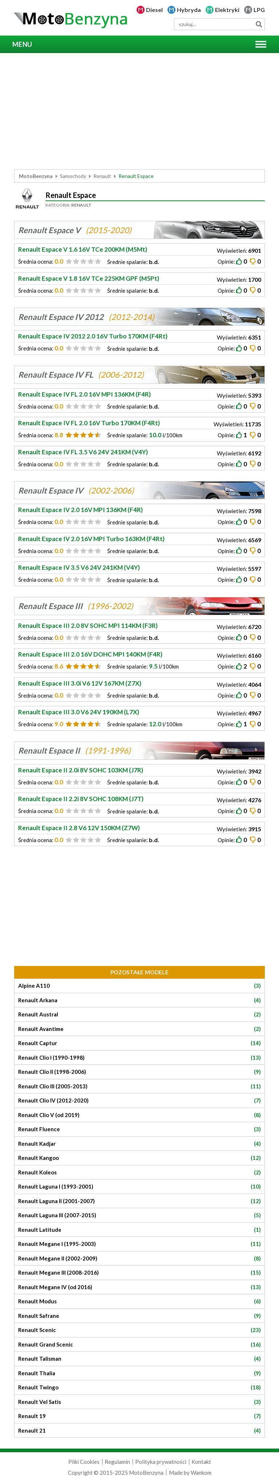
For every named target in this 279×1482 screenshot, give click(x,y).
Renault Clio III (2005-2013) (139, 1086)
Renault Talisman (139, 1359)
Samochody (73, 176)
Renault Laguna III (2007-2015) (139, 1215)
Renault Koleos (139, 1172)
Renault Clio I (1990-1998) (139, 1057)
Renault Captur (139, 1043)
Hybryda (189, 9)
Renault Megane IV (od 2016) (139, 1287)
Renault (102, 176)
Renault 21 (139, 1430)
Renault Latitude (139, 1230)
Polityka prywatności (160, 1461)
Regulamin (117, 1461)
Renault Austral (139, 1014)
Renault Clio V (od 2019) (139, 1115)
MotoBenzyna (36, 176)
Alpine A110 (139, 986)
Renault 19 (139, 1416)
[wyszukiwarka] (219, 24)
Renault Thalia (139, 1373)
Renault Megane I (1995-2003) (139, 1244)
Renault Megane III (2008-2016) (139, 1272)
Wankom (201, 1472)
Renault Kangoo (139, 1158)
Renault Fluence (139, 1129)
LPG (259, 9)
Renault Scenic (139, 1330)
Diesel (154, 9)
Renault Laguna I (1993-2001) (139, 1186)
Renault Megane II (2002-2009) (139, 1258)
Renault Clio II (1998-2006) (139, 1072)
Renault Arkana (139, 1000)
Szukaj (259, 24)
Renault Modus (139, 1301)
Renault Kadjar (139, 1144)
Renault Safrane (139, 1316)
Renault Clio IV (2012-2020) (139, 1100)
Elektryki (227, 9)
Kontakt (201, 1461)
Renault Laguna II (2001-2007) (139, 1201)
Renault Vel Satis (139, 1402)
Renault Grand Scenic (139, 1344)
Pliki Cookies (84, 1461)
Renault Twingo (139, 1387)
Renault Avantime (139, 1029)
